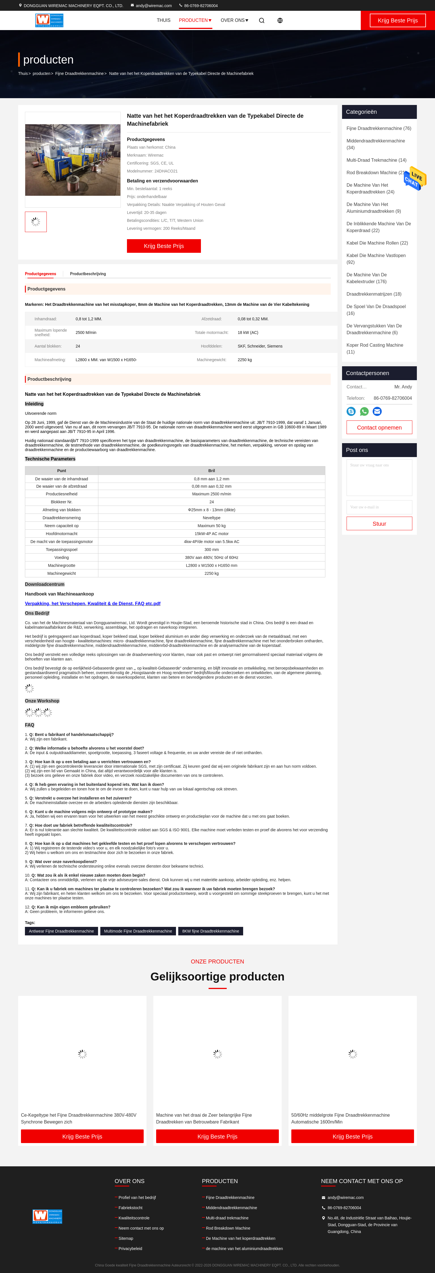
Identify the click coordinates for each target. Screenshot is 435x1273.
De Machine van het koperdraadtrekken (240, 1238)
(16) (376, 310)
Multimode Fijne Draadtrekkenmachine (138, 931)
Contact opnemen (379, 427)
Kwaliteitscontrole (134, 1218)
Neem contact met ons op (141, 1228)
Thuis (164, 20)
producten (41, 73)
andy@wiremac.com (151, 5)
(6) (374, 329)
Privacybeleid (130, 1248)
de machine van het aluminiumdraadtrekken (244, 1248)
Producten (195, 20)
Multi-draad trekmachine (227, 1218)
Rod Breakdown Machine (228, 1228)
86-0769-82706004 (198, 5)
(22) (379, 227)
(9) (374, 208)
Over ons (235, 20)
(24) (370, 188)
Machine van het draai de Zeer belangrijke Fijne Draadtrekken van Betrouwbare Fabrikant (339, 1118)
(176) (367, 278)
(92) (376, 259)
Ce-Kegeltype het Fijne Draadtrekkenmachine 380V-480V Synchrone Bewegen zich (213, 1118)
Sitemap (126, 1238)
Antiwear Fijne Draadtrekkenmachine (61, 931)
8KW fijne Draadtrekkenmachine (210, 931)
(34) (376, 144)
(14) (377, 160)
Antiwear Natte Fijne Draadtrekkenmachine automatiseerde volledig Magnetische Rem (80, 1118)
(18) (374, 294)
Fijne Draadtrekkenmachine (79, 73)
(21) (377, 172)
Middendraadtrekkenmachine (231, 1207)
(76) (379, 128)
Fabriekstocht (131, 1207)
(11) (375, 348)
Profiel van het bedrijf (137, 1197)
